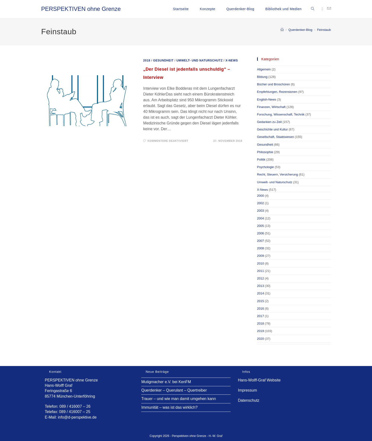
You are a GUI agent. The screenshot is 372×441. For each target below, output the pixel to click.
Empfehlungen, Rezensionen (277, 92)
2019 (260, 331)
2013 (260, 286)
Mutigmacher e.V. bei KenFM (166, 382)
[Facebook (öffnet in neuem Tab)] (322, 9)
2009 (260, 256)
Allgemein (264, 69)
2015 (260, 301)
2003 (260, 210)
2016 (260, 308)
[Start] (282, 30)
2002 (260, 203)
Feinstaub (324, 30)
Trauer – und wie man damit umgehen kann (178, 399)
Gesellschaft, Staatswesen (275, 137)
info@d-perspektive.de (77, 417)
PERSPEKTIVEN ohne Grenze (81, 9)
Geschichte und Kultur (272, 129)
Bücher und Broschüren (273, 84)
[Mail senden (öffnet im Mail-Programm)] (329, 9)
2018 (146, 60)
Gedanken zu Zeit (269, 122)
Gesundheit (163, 60)
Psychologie (265, 167)
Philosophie (265, 152)
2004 (260, 218)
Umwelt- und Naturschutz (199, 60)
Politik (261, 159)
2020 (260, 338)
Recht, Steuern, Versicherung (277, 174)
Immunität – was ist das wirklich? (169, 407)
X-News (231, 60)
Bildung (262, 77)
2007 (260, 241)
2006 (260, 233)
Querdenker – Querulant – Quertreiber (174, 390)
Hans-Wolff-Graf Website (259, 380)
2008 (260, 248)
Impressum (247, 390)
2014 (260, 293)
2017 (260, 316)
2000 (260, 195)
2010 (260, 263)
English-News (266, 99)
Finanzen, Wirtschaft (271, 107)
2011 (260, 271)
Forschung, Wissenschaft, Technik (281, 114)
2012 (260, 278)
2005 (260, 226)
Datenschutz (248, 400)
